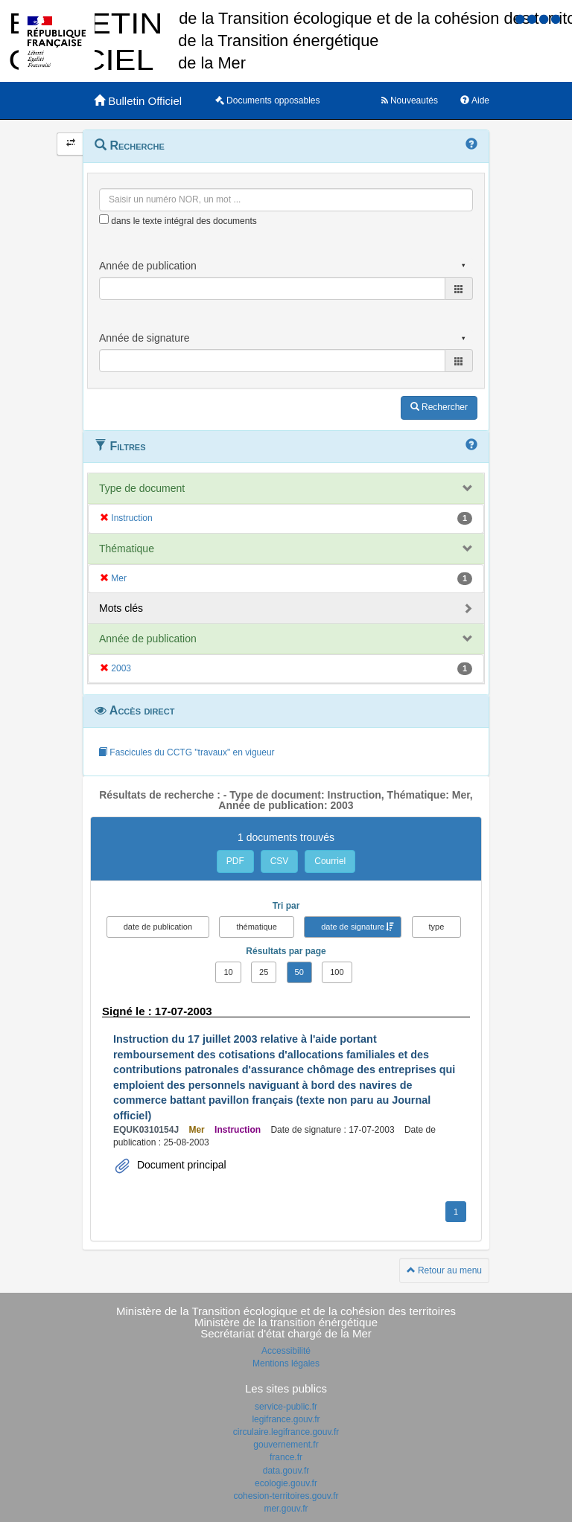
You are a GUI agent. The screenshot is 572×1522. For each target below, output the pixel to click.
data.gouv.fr (286, 1470)
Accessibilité (286, 1351)
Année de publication (148, 639)
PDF (235, 861)
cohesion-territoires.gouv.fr (285, 1496)
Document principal (180, 1165)
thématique (256, 926)
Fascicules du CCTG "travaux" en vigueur (186, 752)
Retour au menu (444, 1270)
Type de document (142, 488)
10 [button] (227, 972)
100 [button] (336, 972)
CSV (279, 861)
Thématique (126, 548)
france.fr (286, 1457)
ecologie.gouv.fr (286, 1483)
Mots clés (121, 608)
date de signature (352, 926)
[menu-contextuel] (104, 219)
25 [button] (263, 972)
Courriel (330, 861)
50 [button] (299, 972)
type (437, 926)
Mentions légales (286, 1363)
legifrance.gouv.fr (286, 1419)
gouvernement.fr (285, 1444)
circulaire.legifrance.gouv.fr (286, 1432)
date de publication (158, 926)
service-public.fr (286, 1406)
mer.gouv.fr (286, 1508)
